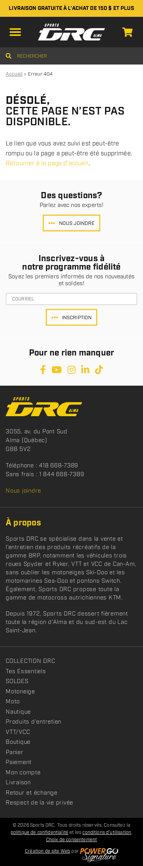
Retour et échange (32, 793)
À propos (23, 522)
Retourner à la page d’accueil (47, 164)
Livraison (18, 783)
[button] (15, 32)
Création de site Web (47, 851)
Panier (15, 752)
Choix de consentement (71, 840)
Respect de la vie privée (39, 803)
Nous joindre (77, 223)
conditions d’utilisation (106, 832)
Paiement (19, 762)
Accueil (14, 74)
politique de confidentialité (39, 832)
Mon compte (23, 773)
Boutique (18, 742)
